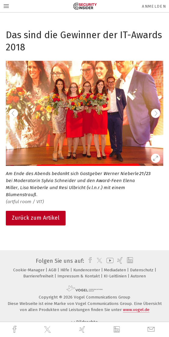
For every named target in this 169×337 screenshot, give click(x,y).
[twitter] (48, 329)
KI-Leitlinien (116, 276)
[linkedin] (117, 330)
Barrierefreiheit (39, 276)
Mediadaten (115, 270)
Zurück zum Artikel (35, 217)
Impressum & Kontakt (79, 276)
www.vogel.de (136, 309)
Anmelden (154, 6)
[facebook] (15, 329)
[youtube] (108, 261)
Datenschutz (142, 270)
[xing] (83, 329)
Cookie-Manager (29, 270)
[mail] (152, 329)
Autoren (138, 276)
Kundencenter (87, 270)
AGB (53, 270)
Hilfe (65, 270)
